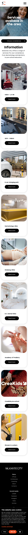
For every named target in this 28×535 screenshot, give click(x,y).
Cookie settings (7, 526)
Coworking (14, 481)
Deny (4, 531)
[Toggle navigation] (25, 3)
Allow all (13, 531)
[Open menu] (14, 41)
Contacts (14, 486)
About (14, 483)
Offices (14, 476)
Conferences (14, 479)
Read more (11, 99)
